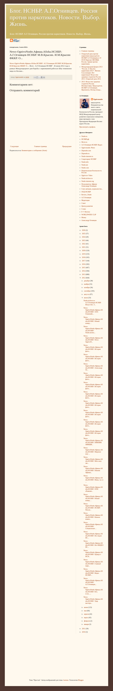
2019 (84, 254)
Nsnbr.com (85, 168)
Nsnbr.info (85, 162)
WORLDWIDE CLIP (89, 215)
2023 (84, 240)
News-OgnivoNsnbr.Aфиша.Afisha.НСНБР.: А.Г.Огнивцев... (93, 581)
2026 (84, 230)
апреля (86, 614)
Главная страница (40, 146)
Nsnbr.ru (84, 136)
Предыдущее (67, 146)
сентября (87, 291)
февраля (87, 621)
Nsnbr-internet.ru (87, 156)
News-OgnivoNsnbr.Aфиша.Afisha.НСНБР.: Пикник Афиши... (93, 469)
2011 (84, 629)
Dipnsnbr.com (86, 151)
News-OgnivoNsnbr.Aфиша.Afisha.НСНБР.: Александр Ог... (93, 367)
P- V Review (86, 212)
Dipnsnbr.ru (86, 153)
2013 (84, 274)
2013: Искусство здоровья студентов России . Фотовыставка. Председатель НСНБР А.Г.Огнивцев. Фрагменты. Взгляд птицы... (92, 86)
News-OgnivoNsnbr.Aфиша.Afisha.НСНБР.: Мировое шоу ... (93, 451)
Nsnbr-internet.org (88, 181)
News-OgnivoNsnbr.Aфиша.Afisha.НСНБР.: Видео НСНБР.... (93, 572)
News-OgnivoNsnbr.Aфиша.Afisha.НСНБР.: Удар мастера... (93, 600)
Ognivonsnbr (98, 99)
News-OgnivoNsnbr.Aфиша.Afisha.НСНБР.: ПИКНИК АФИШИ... (93, 441)
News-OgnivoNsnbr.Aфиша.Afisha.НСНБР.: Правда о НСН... (93, 553)
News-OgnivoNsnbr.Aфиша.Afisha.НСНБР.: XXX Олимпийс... (93, 311)
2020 (84, 250)
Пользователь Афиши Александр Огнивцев (89, 185)
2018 (84, 257)
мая (85, 611)
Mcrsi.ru (84, 142)
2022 (84, 244)
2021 (84, 247)
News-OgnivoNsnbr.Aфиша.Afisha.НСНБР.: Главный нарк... (93, 563)
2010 (84, 632)
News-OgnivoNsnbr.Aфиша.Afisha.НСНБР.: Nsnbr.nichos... (93, 329)
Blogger (80, 680)
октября (87, 287)
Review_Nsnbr (87, 195)
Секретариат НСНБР (89, 159)
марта (86, 617)
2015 (84, 267)
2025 (84, 233)
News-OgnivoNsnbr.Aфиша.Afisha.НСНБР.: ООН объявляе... (93, 488)
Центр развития (87, 206)
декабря (87, 281)
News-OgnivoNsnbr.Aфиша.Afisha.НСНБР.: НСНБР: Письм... (93, 507)
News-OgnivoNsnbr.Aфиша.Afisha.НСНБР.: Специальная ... (93, 525)
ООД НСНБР (86, 192)
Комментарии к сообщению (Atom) (34, 150)
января (86, 624)
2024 (84, 237)
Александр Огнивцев (89, 220)
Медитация (86, 200)
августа (87, 294)
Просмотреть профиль (87, 127)
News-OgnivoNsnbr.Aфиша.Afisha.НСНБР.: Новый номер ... (93, 320)
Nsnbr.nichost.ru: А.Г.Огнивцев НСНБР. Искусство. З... (92, 303)
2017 (84, 261)
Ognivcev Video (87, 175)
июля (86, 298)
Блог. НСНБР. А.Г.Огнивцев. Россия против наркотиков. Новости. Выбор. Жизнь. (55, 17)
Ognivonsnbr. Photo (88, 148)
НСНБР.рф (85, 139)
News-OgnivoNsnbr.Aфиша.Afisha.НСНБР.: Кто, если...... (93, 591)
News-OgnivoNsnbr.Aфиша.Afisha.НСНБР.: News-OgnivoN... (93, 339)
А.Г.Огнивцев (86, 197)
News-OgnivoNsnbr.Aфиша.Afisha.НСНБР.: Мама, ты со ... (93, 479)
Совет (84, 203)
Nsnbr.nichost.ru (87, 178)
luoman (65, 680)
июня (86, 607)
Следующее (14, 146)
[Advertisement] (28, 656)
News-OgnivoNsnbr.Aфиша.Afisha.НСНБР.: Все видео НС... (93, 535)
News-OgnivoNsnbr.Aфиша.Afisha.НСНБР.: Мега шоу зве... (93, 460)
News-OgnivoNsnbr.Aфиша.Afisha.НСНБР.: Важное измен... (93, 516)
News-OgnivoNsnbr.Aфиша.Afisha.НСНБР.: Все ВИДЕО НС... (93, 544)
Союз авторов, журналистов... (92, 189)
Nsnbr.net (85, 165)
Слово (84, 209)
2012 (84, 278)
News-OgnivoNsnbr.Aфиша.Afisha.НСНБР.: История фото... (93, 348)
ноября (86, 284)
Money (84, 217)
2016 (84, 264)
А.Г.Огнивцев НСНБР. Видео (92, 145)
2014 (84, 271)
